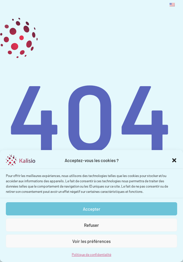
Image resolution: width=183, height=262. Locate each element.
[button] (174, 160)
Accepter (91, 209)
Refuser (91, 225)
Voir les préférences (91, 241)
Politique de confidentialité (91, 254)
